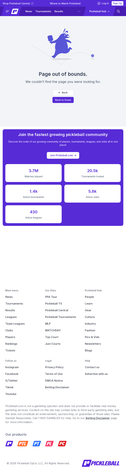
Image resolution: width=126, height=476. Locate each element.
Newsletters (93, 343)
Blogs (88, 350)
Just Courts (52, 343)
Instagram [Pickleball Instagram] (12, 367)
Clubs (9, 330)
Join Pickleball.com (63, 154)
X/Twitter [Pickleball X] (11, 380)
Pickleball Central (56, 310)
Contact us (92, 367)
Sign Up (117, 3)
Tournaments (43, 11)
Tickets (10, 350)
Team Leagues (15, 323)
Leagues (11, 317)
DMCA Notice (54, 380)
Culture (90, 317)
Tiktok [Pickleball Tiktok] (9, 387)
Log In (103, 3)
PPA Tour (51, 297)
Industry (90, 323)
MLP (48, 323)
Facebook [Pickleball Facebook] (11, 374)
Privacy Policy (54, 367)
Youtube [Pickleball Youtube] (10, 394)
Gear (88, 310)
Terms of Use (54, 374)
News (28, 11)
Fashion (90, 330)
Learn (89, 303)
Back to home (63, 99)
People (89, 297)
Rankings (11, 343)
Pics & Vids (92, 337)
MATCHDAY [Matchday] (53, 330)
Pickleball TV (53, 303)
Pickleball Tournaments (60, 317)
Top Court (51, 337)
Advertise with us (96, 374)
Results (58, 11)
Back (63, 92)
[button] (13, 11)
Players (10, 337)
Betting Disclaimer (57, 387)
